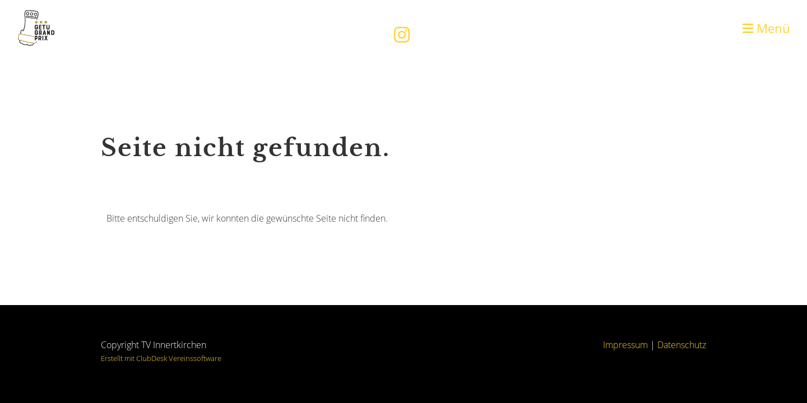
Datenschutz (681, 345)
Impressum (625, 345)
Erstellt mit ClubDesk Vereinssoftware (161, 358)
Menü (766, 28)
